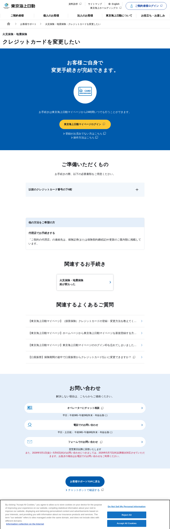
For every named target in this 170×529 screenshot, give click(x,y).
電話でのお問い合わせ (62, 425)
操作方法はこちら (85, 137)
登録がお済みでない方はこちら (85, 133)
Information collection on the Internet (25, 527)
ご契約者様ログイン (145, 6)
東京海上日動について (117, 15)
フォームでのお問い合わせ (65, 442)
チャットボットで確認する (86, 490)
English (113, 4)
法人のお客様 (80, 15)
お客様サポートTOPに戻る (85, 481)
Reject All (127, 517)
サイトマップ (95, 4)
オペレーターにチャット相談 (65, 408)
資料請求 (75, 4)
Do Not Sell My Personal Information (126, 509)
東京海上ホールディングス (106, 8)
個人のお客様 (46, 15)
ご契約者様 (13, 15)
